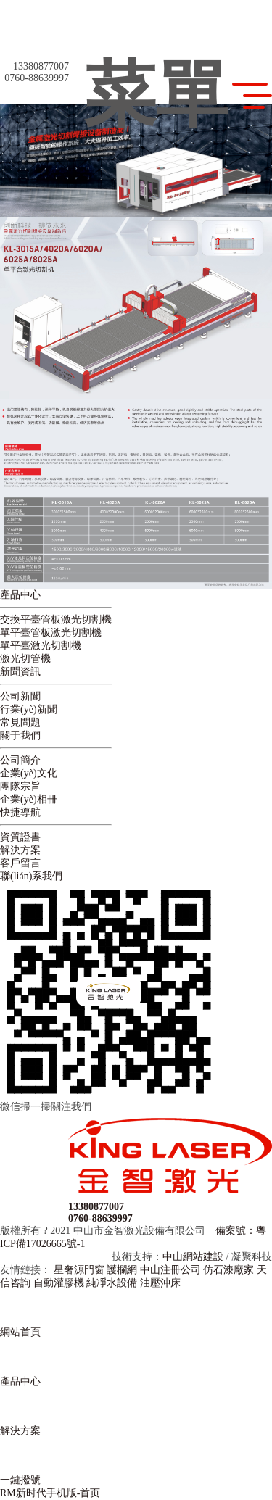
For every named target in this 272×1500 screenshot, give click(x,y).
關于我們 (20, 735)
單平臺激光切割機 (40, 645)
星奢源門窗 (79, 1269)
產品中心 (20, 594)
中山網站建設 (192, 1256)
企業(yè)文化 (28, 773)
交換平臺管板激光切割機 (56, 619)
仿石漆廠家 (228, 1269)
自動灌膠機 (58, 1282)
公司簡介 (20, 760)
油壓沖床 (160, 1282)
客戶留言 (20, 863)
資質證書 (20, 837)
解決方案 (20, 850)
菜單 (177, 95)
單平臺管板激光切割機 (51, 632)
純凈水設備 (111, 1282)
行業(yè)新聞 (28, 709)
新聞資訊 (20, 671)
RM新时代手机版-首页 (50, 1493)
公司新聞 (20, 696)
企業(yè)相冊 (28, 799)
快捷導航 (20, 812)
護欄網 (122, 1269)
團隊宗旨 (20, 786)
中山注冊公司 (170, 1269)
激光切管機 (25, 658)
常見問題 (20, 722)
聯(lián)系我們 (31, 876)
